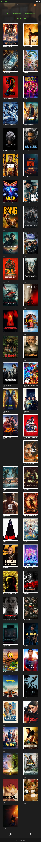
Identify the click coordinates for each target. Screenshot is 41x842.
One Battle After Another (29, 463)
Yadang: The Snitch (7, 385)
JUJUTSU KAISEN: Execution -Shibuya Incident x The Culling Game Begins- (10, 593)
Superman (26, 671)
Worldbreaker (6, 254)
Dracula (4, 541)
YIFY (7, 13)
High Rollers (5, 567)
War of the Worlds (28, 150)
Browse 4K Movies (20, 18)
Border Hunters (27, 749)
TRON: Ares (26, 307)
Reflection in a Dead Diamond (9, 202)
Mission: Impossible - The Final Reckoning (10, 619)
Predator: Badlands (7, 307)
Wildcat (25, 723)
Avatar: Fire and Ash (7, 46)
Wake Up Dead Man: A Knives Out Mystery (31, 280)
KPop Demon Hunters (28, 567)
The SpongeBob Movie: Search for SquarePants (10, 671)
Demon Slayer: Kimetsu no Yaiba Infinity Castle (31, 385)
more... (38, 5)
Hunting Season (27, 359)
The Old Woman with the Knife (10, 150)
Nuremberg (26, 411)
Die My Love (26, 802)
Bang (4, 228)
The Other (26, 645)
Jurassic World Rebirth (29, 776)
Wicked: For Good (7, 776)
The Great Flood (6, 72)
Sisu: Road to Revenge (8, 176)
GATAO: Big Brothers (28, 619)
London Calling (6, 697)
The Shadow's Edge (28, 228)
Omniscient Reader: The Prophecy (31, 254)
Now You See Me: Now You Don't (10, 124)
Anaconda (5, 359)
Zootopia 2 (26, 72)
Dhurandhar (26, 593)
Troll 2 (4, 489)
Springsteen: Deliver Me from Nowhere (10, 828)
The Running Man (7, 280)
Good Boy (26, 697)
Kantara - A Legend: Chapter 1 (30, 515)
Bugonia (5, 802)
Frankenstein (26, 489)
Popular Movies (30, 13)
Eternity (25, 333)
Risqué (25, 98)
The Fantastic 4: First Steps (9, 723)
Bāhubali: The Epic (28, 46)
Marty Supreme (6, 515)
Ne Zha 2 (25, 541)
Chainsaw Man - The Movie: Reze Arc (31, 437)
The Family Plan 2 (7, 749)
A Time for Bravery (7, 437)
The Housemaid (6, 411)
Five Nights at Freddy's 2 (8, 98)
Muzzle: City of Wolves (29, 124)
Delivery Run (26, 176)
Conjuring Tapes (6, 645)
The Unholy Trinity (28, 202)
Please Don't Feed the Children (10, 333)
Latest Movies (17, 13)
